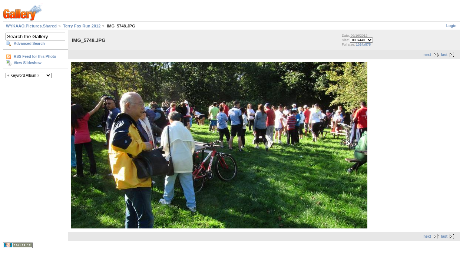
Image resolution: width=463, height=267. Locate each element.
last (444, 55)
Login (451, 26)
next (427, 55)
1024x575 (363, 44)
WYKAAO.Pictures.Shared (31, 26)
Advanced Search (29, 44)
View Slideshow (28, 63)
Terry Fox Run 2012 (81, 26)
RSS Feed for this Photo (35, 57)
